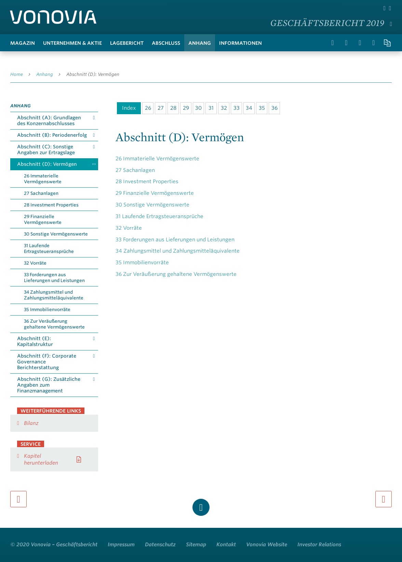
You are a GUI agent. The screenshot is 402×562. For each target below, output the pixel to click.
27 (161, 108)
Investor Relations (319, 544)
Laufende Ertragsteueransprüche (159, 216)
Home (16, 74)
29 (186, 108)
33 (236, 108)
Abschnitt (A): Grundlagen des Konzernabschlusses (49, 120)
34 (249, 108)
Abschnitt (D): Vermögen (92, 74)
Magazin (22, 43)
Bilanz (31, 423)
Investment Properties (147, 181)
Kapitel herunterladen (41, 459)
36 (274, 108)
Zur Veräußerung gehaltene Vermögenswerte (176, 274)
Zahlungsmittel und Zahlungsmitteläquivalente (178, 251)
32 (224, 108)
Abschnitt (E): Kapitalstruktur (35, 341)
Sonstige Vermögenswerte (152, 205)
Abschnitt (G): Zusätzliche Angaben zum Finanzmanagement (48, 384)
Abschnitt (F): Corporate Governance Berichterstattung (46, 361)
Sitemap (196, 544)
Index (129, 108)
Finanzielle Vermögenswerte (155, 193)
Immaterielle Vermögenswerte (157, 159)
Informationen (240, 43)
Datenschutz (160, 544)
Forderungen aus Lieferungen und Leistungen (175, 240)
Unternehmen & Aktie (72, 43)
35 (262, 108)
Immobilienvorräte (142, 262)
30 (198, 108)
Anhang (199, 43)
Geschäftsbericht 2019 (327, 22)
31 (211, 108)
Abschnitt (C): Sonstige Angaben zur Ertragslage (46, 149)
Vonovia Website (266, 544)
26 (148, 108)
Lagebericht (127, 43)
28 (173, 108)
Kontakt (226, 544)
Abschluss (166, 43)
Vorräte (129, 228)
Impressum (121, 544)
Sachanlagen (135, 170)
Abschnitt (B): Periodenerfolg (52, 135)
